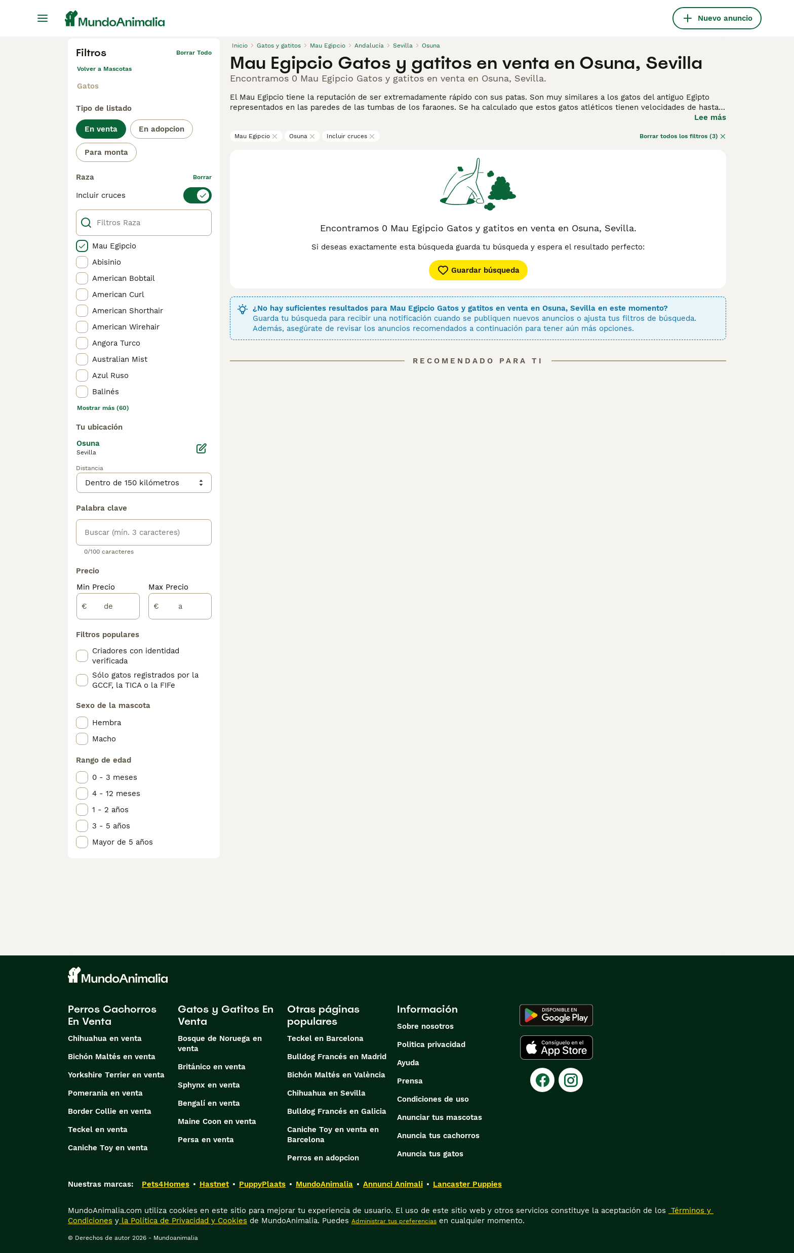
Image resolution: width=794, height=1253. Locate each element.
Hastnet (214, 1184)
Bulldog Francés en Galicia (336, 1111)
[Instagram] (571, 1080)
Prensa (410, 1080)
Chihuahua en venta (105, 1038)
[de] (108, 606)
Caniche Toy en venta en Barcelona (333, 1134)
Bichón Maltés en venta (111, 1056)
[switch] (144, 195)
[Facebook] (542, 1080)
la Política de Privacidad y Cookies (183, 1220)
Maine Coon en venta (217, 1121)
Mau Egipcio (256, 136)
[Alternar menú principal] (42, 18)
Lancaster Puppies (467, 1184)
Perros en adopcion (323, 1157)
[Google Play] (556, 1015)
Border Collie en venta (109, 1111)
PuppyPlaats (262, 1184)
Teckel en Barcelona (325, 1038)
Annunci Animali (393, 1184)
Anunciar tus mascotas (439, 1117)
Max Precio (168, 587)
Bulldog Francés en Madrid (336, 1056)
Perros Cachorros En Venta (112, 1015)
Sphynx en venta (209, 1085)
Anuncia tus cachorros (438, 1135)
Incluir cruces (351, 136)
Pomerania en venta (105, 1093)
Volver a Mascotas (104, 68)
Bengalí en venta (209, 1103)
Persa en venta (206, 1139)
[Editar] (201, 448)
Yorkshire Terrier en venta (116, 1074)
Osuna (302, 136)
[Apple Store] (556, 1047)
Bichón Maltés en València (336, 1074)
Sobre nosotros (425, 1026)
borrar (202, 177)
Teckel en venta (98, 1129)
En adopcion (161, 129)
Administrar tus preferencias (393, 1221)
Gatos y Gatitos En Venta (225, 1015)
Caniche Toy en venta (108, 1147)
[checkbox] (82, 246)
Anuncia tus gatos (430, 1153)
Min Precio (95, 587)
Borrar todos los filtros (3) (683, 136)
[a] (180, 606)
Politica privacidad (431, 1044)
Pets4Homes (165, 1184)
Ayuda (408, 1062)
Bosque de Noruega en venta (220, 1043)
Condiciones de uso (433, 1099)
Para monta (106, 152)
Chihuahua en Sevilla (326, 1093)
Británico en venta (212, 1066)
